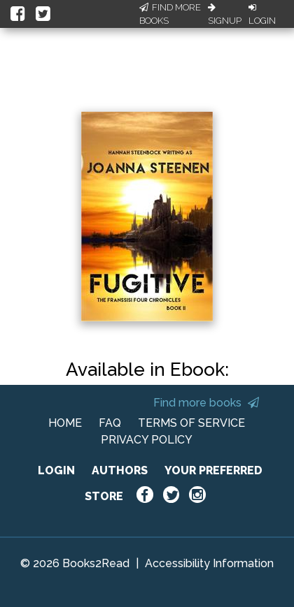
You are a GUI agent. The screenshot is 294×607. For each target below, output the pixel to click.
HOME (65, 423)
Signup (224, 15)
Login (262, 15)
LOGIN (56, 470)
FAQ (110, 423)
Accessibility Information (209, 563)
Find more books (206, 402)
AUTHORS (120, 470)
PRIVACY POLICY (146, 439)
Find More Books (170, 14)
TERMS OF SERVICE (191, 423)
